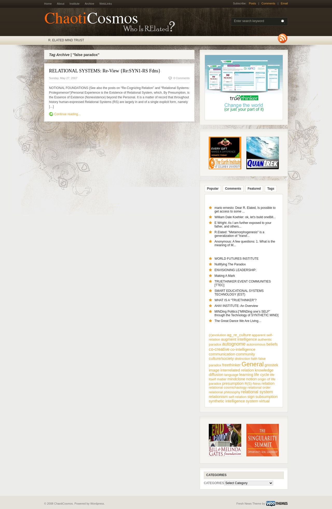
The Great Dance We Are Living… (238, 321)
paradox (215, 384)
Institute (75, 3)
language (231, 375)
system (252, 401)
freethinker (231, 365)
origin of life (266, 379)
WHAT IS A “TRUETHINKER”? (236, 300)
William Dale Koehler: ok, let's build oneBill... (245, 217)
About (60, 3)
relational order (259, 387)
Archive (89, 3)
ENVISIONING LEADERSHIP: (235, 270)
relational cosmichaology (228, 387)
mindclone (236, 379)
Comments (268, 3)
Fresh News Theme (248, 503)
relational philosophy (224, 392)
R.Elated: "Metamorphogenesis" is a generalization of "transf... (239, 234)
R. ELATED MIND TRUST (66, 40)
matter (222, 379)
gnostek (271, 365)
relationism (218, 396)
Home (48, 3)
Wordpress (97, 503)
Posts (252, 3)
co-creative (219, 349)
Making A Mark (225, 276)
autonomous (255, 344)
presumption (233, 383)
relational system (257, 391)
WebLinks (105, 3)
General (252, 364)
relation (268, 383)
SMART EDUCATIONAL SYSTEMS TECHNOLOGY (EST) (239, 292)
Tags (270, 188)
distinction (242, 359)
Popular (213, 188)
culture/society (221, 358)
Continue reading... (67, 114)
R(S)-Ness (253, 384)
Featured (254, 188)
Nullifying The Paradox (230, 264)
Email (284, 3)
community (245, 354)
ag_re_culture (239, 335)
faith (254, 359)
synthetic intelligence (227, 401)
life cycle (261, 374)
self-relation (237, 397)
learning (246, 374)
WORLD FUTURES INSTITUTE (237, 258)
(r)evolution (217, 335)
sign (251, 396)
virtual (264, 401)
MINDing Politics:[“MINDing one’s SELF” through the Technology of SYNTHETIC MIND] (247, 313)
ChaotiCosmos (111, 22)
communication (222, 354)
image (214, 370)
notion (251, 379)
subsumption (266, 396)
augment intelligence (239, 339)
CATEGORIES (214, 483)
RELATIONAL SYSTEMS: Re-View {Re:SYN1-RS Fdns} (105, 70)
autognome (234, 344)
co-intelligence (242, 349)
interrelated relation (237, 370)
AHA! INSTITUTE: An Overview (236, 306)
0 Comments (182, 78)
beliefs (272, 344)
